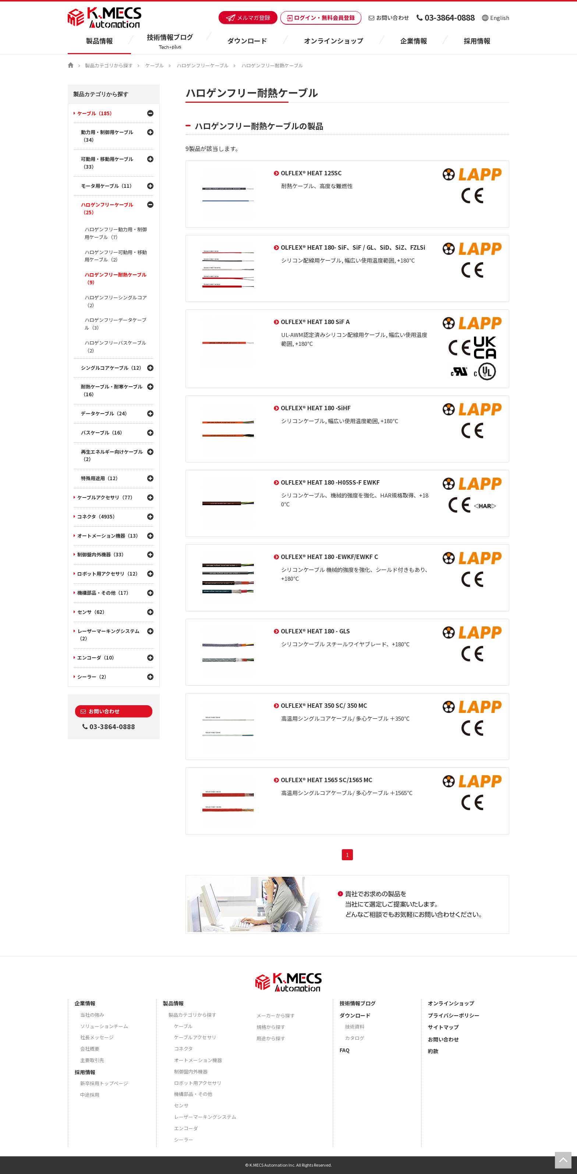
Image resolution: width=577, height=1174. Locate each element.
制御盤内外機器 (191, 1071)
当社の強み (92, 1014)
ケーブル (154, 65)
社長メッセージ (97, 1037)
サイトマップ (443, 1027)
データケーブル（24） (105, 413)
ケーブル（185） (95, 113)
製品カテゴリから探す (109, 65)
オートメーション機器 (198, 1060)
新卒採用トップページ (104, 1083)
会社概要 (89, 1048)
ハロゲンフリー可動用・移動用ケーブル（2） (116, 256)
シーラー (183, 1139)
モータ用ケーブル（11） (107, 185)
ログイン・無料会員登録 (321, 17)
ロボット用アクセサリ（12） (108, 573)
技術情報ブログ (358, 1003)
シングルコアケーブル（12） (112, 367)
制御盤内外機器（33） (101, 554)
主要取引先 (92, 1060)
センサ (181, 1105)
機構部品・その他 (193, 1093)
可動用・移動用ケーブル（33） (107, 162)
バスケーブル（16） (103, 432)
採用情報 (477, 40)
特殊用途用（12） (100, 478)
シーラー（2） (93, 676)
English (495, 17)
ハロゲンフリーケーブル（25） (107, 208)
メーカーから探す (275, 1015)
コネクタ (183, 1048)
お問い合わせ (389, 17)
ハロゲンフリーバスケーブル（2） (115, 346)
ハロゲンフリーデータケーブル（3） (115, 323)
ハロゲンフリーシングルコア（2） (116, 301)
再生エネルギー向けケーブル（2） (112, 455)
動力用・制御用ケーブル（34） (107, 136)
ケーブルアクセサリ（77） (106, 497)
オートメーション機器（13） (109, 535)
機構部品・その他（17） (104, 592)
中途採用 (89, 1094)
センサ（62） (92, 611)
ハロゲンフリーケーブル (203, 65)
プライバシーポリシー (453, 1015)
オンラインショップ (334, 40)
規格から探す (270, 1026)
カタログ (354, 1037)
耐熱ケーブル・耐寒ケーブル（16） (111, 390)
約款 (433, 1051)
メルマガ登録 (248, 17)
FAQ (345, 1050)
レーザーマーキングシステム (205, 1116)
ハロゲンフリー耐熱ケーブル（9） (115, 278)
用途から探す (270, 1038)
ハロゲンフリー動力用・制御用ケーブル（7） (116, 233)
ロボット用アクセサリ (198, 1082)
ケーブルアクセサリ (195, 1037)
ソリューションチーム (104, 1026)
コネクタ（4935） (97, 516)
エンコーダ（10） (97, 657)
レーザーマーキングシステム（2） (108, 635)
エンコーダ (186, 1128)
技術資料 (354, 1026)
